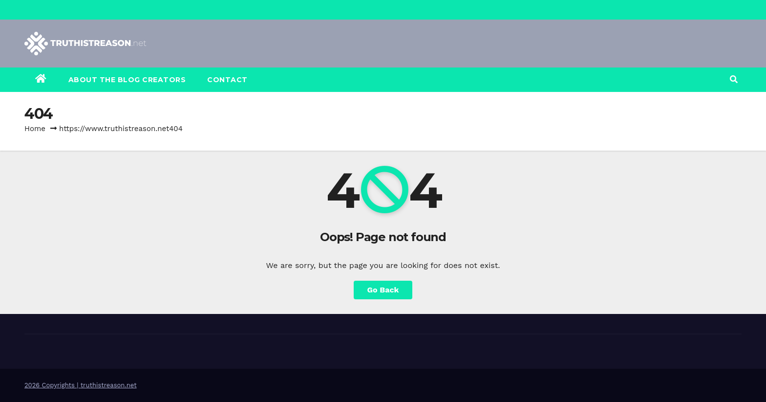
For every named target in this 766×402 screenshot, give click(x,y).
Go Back (383, 289)
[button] (734, 79)
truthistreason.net (109, 385)
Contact (227, 79)
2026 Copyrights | (52, 385)
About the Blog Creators (127, 79)
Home (34, 128)
